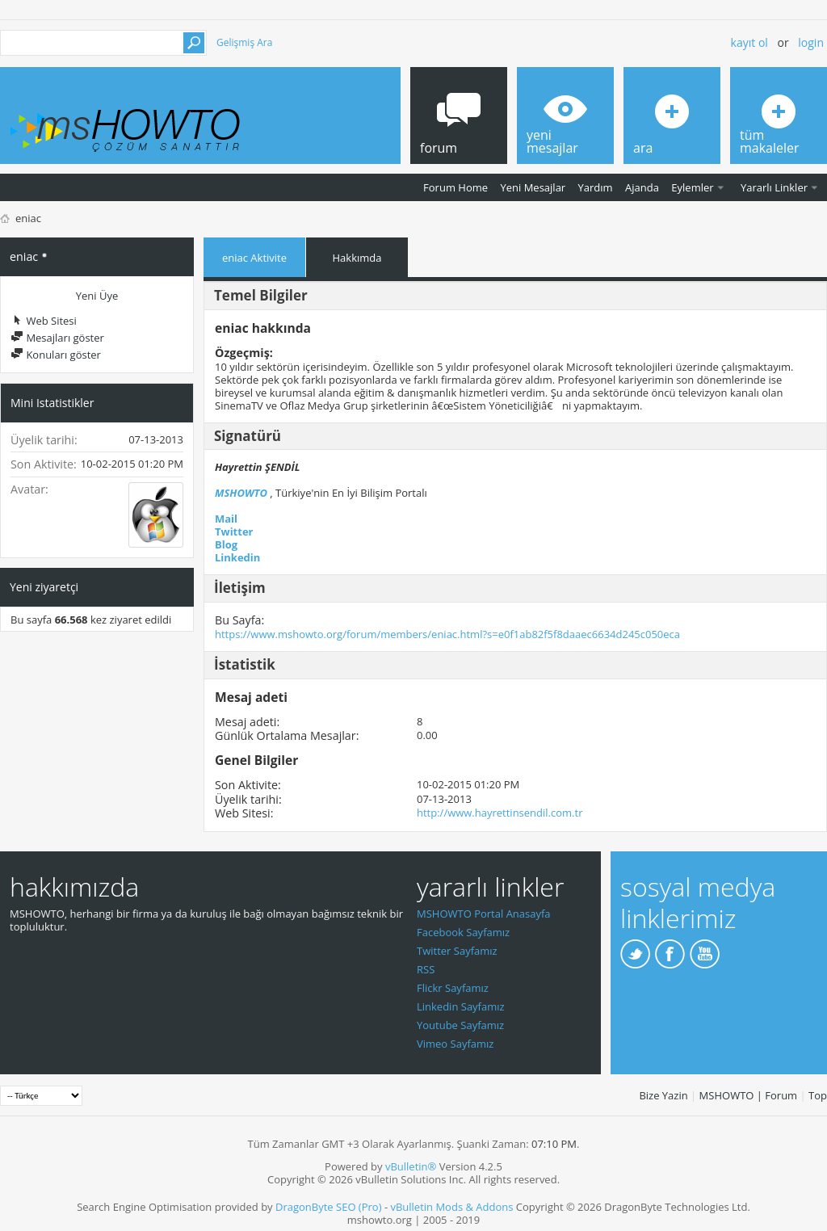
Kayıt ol (749, 42)
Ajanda (642, 187)
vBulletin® (410, 1166)
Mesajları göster (57, 337)
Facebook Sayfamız (463, 932)
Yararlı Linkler (774, 187)
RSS (425, 969)
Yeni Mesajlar (532, 187)
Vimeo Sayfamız (455, 1043)
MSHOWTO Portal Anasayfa (484, 913)
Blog (226, 544)
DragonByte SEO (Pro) (328, 1206)
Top (817, 1095)
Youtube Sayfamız (460, 1025)
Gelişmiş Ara (244, 42)
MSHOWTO (241, 492)
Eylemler (692, 187)
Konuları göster (55, 354)
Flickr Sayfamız (453, 988)
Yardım (595, 187)
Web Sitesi (43, 320)
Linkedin (237, 557)
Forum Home (455, 187)
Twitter (234, 531)
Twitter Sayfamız (457, 950)
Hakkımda (357, 257)
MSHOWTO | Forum (748, 1095)
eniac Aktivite (254, 257)
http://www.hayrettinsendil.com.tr (499, 812)
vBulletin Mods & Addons (451, 1206)
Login (811, 42)
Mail (226, 518)
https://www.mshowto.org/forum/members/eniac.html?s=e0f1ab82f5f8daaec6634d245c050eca (447, 634)
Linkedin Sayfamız (461, 1006)
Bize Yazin (663, 1095)
